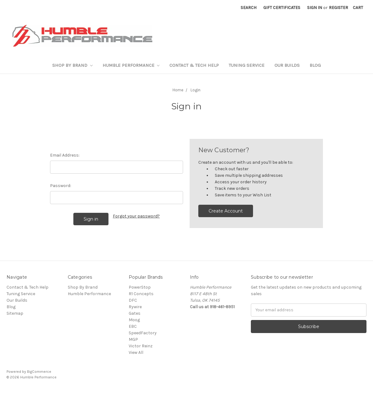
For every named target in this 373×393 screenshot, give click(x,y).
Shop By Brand (72, 65)
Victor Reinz (141, 346)
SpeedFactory (143, 333)
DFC (133, 300)
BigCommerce (39, 371)
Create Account (226, 211)
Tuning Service (247, 65)
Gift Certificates (281, 7)
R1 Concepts (141, 293)
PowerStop (140, 287)
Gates (134, 313)
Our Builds (287, 65)
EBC (133, 326)
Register (338, 7)
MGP (133, 339)
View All (136, 352)
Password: (60, 185)
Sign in (314, 7)
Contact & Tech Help (194, 65)
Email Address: (65, 155)
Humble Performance (131, 65)
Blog (315, 65)
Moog (134, 319)
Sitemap (15, 313)
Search (248, 7)
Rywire (135, 306)
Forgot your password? (136, 216)
